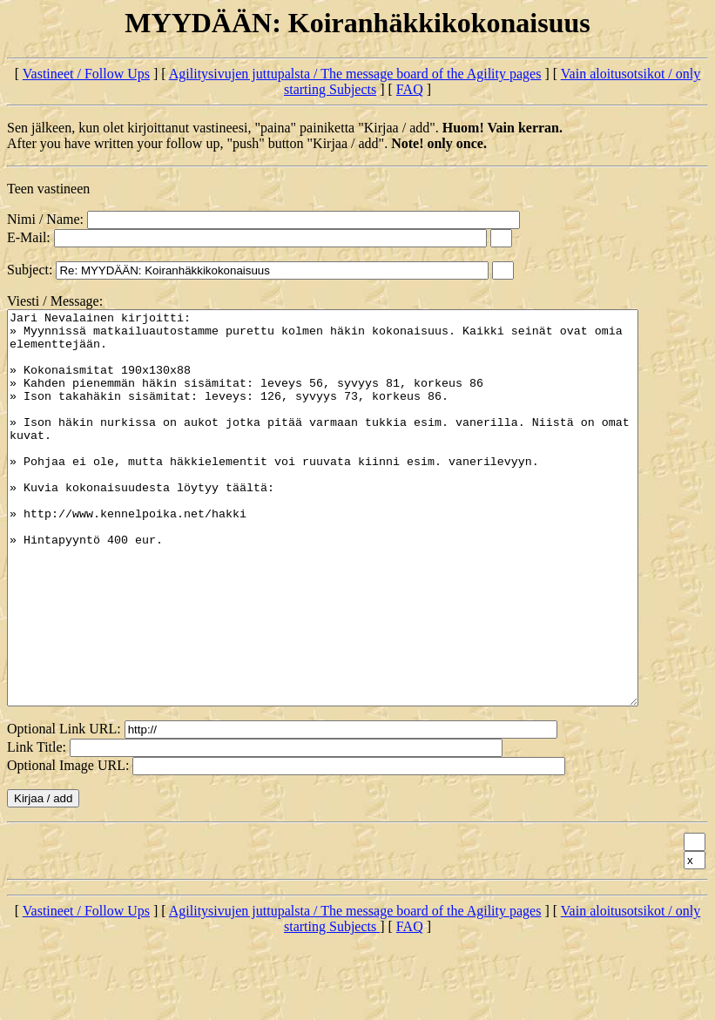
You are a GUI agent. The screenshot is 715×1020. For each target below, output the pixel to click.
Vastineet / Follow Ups (86, 73)
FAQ (409, 89)
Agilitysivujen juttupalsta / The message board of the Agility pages (355, 73)
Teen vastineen (48, 188)
